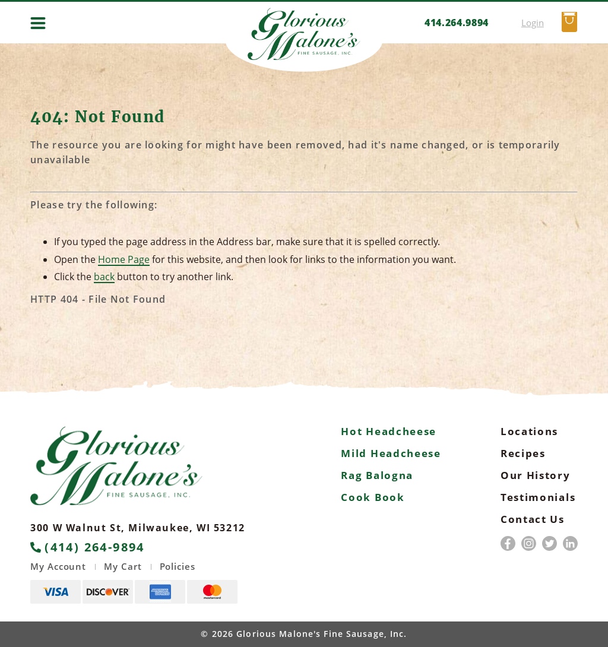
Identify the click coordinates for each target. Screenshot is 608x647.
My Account (58, 566)
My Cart (122, 566)
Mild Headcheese (391, 453)
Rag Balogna (377, 475)
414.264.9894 (457, 22)
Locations (529, 431)
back (104, 276)
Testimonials (538, 497)
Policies (177, 566)
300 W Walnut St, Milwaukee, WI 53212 (137, 527)
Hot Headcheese (388, 431)
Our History (536, 475)
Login (532, 22)
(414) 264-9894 (87, 547)
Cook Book (372, 497)
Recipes (523, 453)
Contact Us (533, 519)
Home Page (124, 259)
